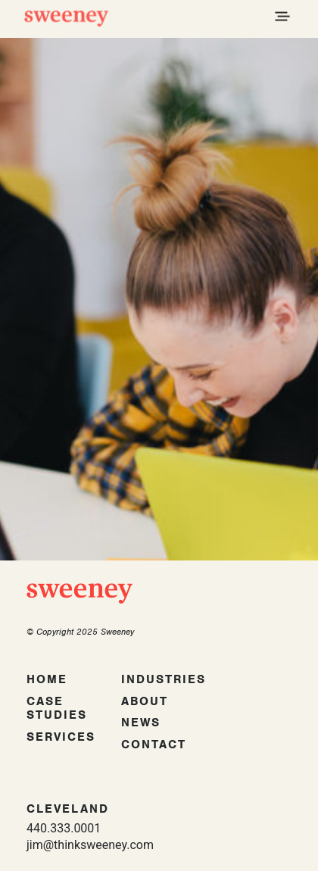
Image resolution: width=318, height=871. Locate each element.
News (141, 722)
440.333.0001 (63, 828)
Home (46, 679)
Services (60, 737)
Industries (163, 679)
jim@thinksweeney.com (90, 845)
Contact (153, 744)
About (144, 701)
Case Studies (56, 708)
